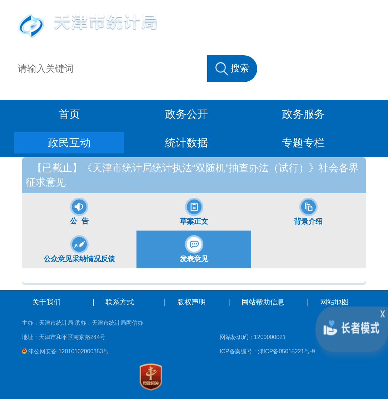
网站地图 (334, 302)
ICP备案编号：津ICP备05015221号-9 (267, 351)
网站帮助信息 (263, 302)
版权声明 (191, 302)
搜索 (232, 68)
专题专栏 (303, 142)
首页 (69, 114)
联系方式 (119, 302)
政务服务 (303, 114)
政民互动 (69, 142)
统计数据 (186, 142)
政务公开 (186, 114)
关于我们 (46, 302)
